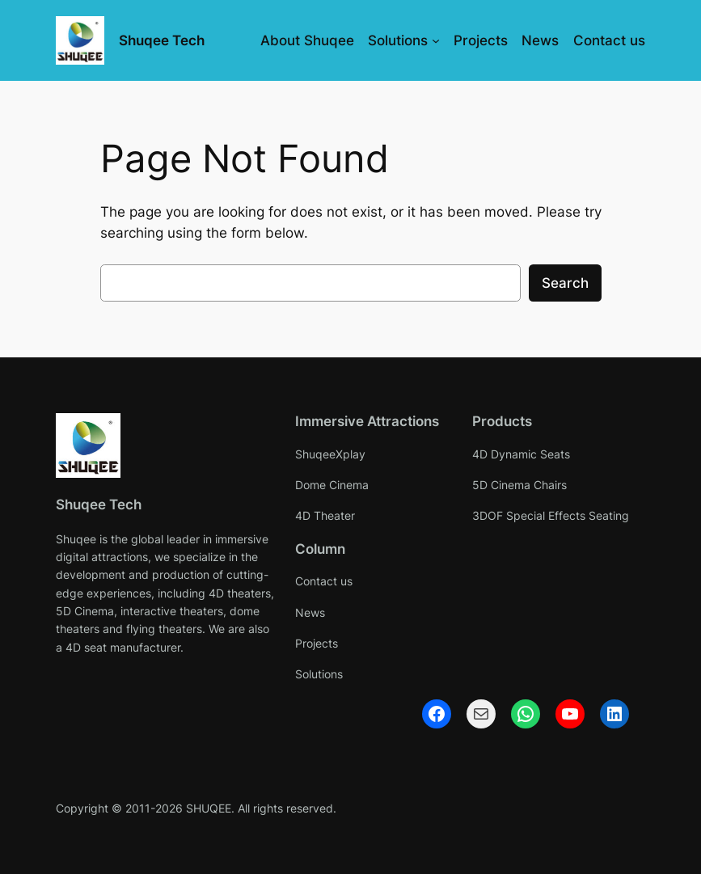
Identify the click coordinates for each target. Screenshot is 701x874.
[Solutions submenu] (436, 40)
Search (565, 283)
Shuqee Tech (162, 40)
